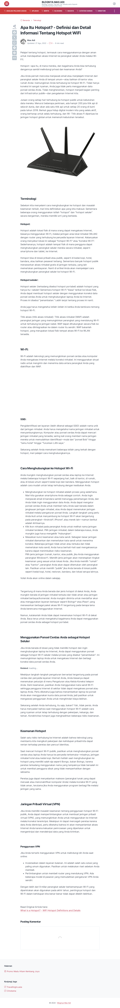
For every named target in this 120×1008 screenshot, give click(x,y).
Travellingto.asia (13, 987)
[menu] (6, 3)
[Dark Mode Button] (114, 3)
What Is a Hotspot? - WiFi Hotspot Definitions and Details (50, 910)
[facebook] (14, 32)
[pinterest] (14, 53)
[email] (14, 58)
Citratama (10, 991)
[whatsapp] (14, 42)
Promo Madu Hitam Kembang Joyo (22, 971)
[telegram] (14, 47)
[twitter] (14, 37)
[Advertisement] (60, 395)
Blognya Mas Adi (53, 2)
